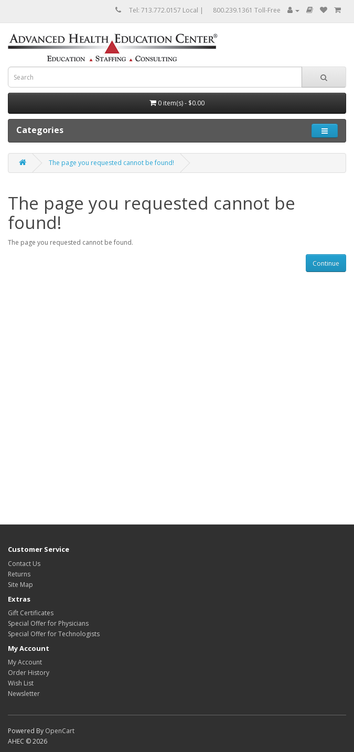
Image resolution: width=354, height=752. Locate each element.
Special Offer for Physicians (48, 623)
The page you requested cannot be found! (111, 162)
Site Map (20, 584)
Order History (28, 672)
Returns (19, 574)
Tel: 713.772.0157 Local (163, 10)
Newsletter (24, 693)
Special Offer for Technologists (54, 633)
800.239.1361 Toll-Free (247, 10)
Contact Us (24, 563)
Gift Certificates (30, 612)
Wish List (21, 683)
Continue (326, 263)
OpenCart (59, 730)
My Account (25, 662)
